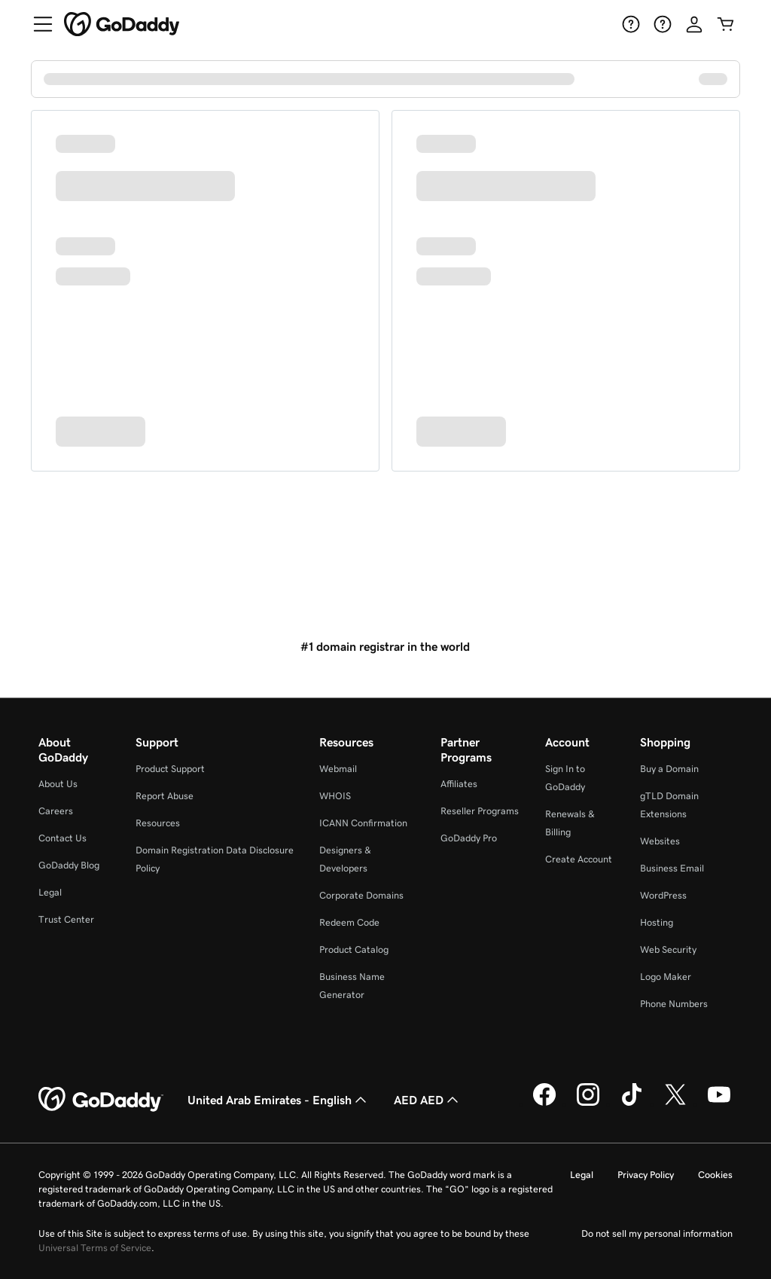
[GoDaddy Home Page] (100, 1100)
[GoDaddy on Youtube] (719, 1103)
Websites (660, 841)
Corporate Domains (361, 895)
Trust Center (66, 919)
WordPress (663, 895)
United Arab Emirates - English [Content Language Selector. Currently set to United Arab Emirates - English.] (278, 1100)
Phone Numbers (674, 1004)
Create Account (578, 859)
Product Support (170, 769)
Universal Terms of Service (94, 1248)
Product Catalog (354, 949)
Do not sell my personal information (657, 1233)
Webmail (338, 769)
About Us (58, 784)
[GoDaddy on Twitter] (675, 1103)
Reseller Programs (479, 811)
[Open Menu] (37, 24)
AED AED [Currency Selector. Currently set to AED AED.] (428, 1100)
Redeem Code (349, 922)
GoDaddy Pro (468, 838)
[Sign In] (694, 24)
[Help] (631, 24)
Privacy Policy (645, 1175)
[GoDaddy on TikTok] (631, 1103)
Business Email (672, 868)
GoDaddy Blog (68, 865)
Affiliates (458, 784)
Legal (50, 892)
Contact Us (62, 838)
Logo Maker (665, 976)
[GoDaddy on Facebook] (544, 1103)
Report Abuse (165, 796)
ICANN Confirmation (363, 823)
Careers (55, 811)
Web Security (668, 949)
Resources (158, 823)
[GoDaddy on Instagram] (588, 1103)
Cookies (715, 1175)
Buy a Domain (669, 769)
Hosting (656, 922)
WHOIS (335, 796)
